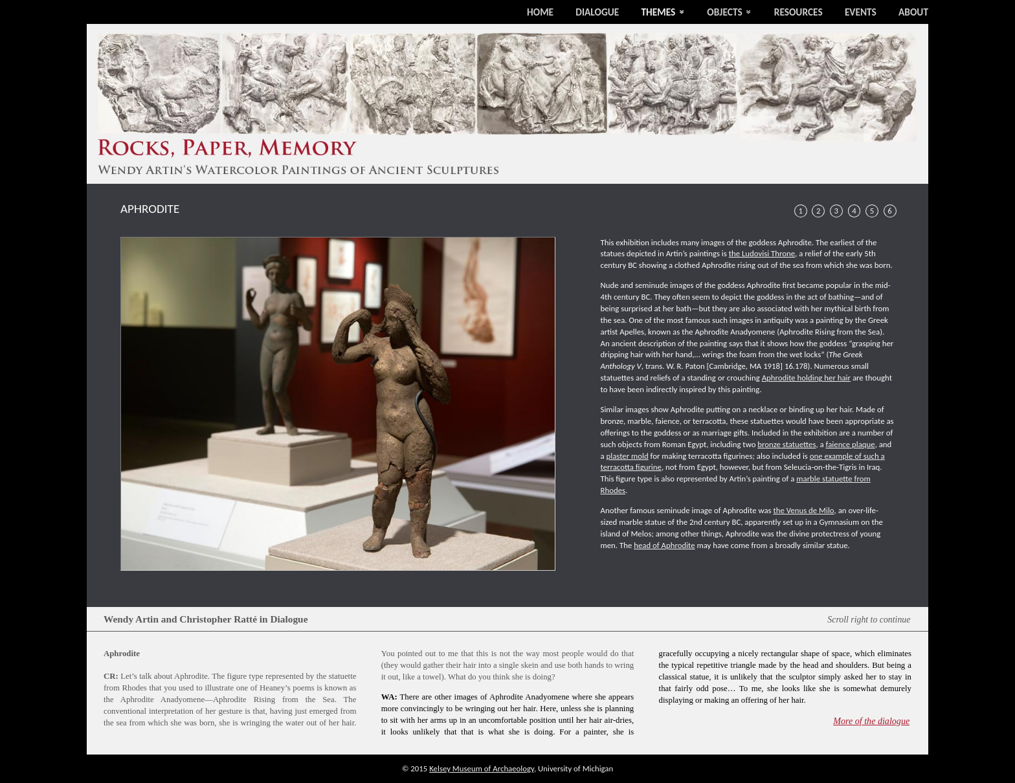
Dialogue (597, 12)
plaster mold (628, 456)
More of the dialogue (871, 721)
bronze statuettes (786, 444)
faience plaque (850, 444)
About (913, 12)
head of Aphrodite (664, 545)
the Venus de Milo (803, 510)
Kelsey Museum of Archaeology (481, 768)
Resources (798, 12)
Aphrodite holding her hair (806, 377)
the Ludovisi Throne (762, 253)
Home (540, 12)
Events (860, 12)
